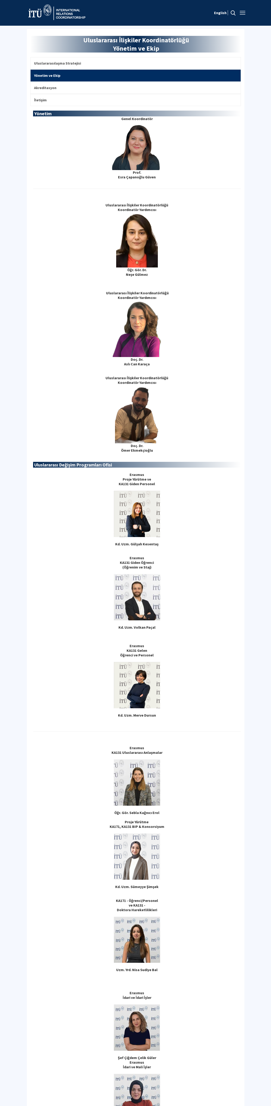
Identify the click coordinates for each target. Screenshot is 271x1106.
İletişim (40, 100)
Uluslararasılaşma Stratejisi (57, 63)
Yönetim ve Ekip (47, 75)
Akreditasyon (45, 87)
